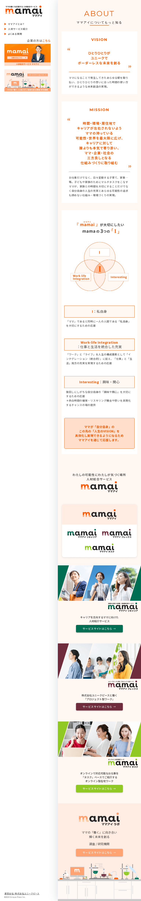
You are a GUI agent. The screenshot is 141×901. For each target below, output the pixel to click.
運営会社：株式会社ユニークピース (21, 893)
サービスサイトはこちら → (99, 628)
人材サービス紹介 (18, 29)
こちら (46, 40)
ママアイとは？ (16, 24)
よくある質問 (15, 34)
